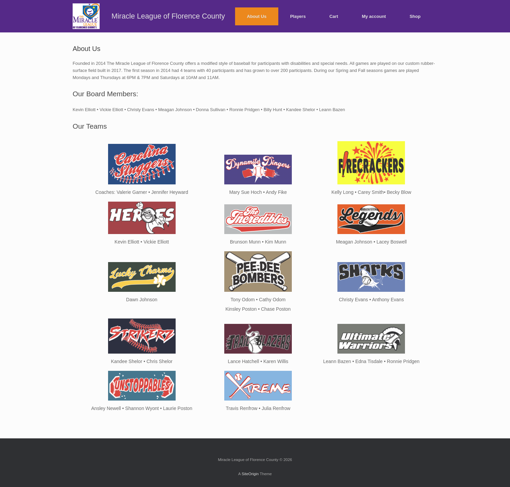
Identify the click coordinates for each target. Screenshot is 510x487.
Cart (333, 16)
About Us (256, 16)
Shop (415, 16)
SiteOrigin (250, 474)
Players (298, 16)
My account (374, 16)
